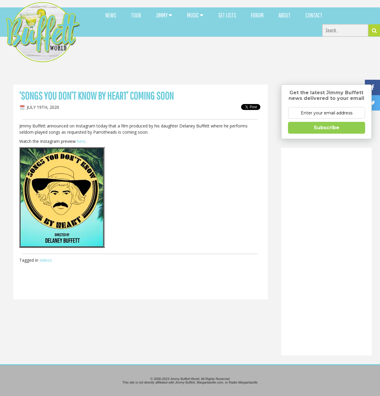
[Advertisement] (232, 53)
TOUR (136, 15)
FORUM (257, 15)
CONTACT (313, 15)
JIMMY (164, 15)
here (81, 141)
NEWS (110, 15)
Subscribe (326, 127)
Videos (45, 260)
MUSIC (195, 15)
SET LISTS (227, 15)
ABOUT (284, 15)
